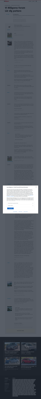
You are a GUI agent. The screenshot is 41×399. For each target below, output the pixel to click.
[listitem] (20, 203)
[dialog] (20, 199)
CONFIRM (11, 208)
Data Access (20, 211)
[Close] (36, 187)
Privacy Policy (26, 211)
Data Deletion (15, 211)
